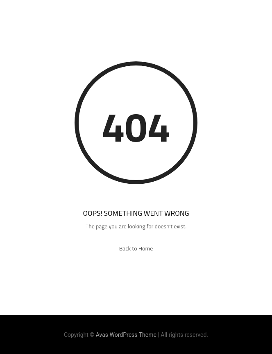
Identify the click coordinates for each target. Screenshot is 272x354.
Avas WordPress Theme (126, 334)
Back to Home (136, 248)
